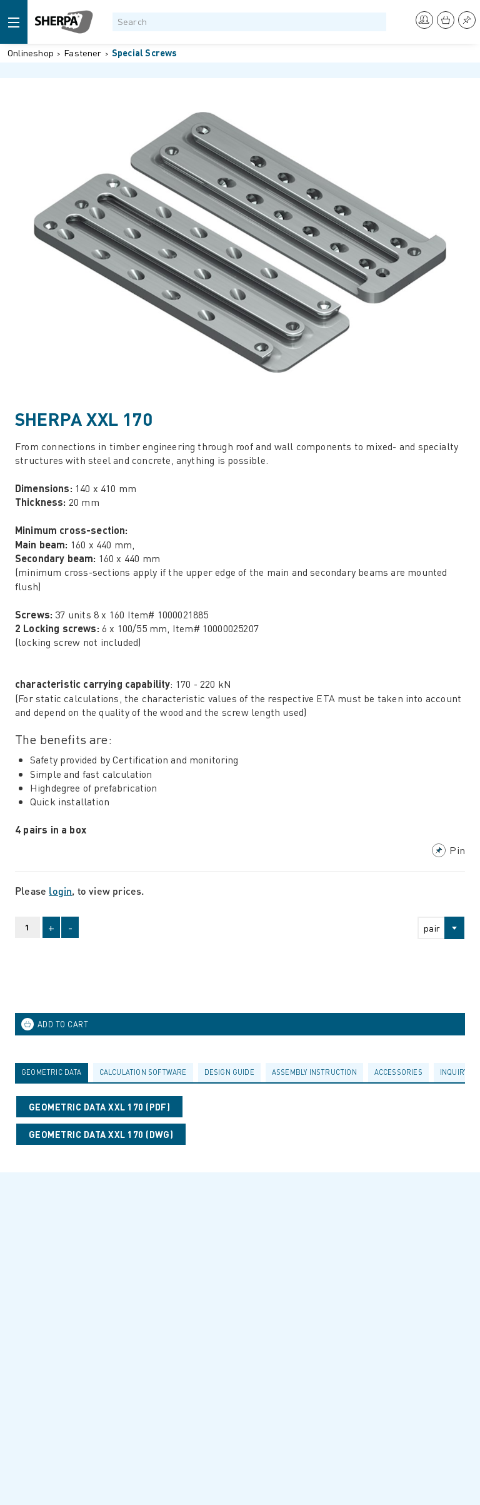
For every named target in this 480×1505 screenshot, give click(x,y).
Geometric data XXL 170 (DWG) (101, 1134)
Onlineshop (31, 52)
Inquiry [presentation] (454, 1072)
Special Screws (145, 52)
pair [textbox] (432, 928)
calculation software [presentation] (143, 1072)
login (60, 890)
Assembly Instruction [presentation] (314, 1072)
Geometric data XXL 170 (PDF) (99, 1106)
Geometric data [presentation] (51, 1072)
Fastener (83, 52)
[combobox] (436, 928)
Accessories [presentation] (398, 1072)
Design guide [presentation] (229, 1072)
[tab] (54, 1072)
